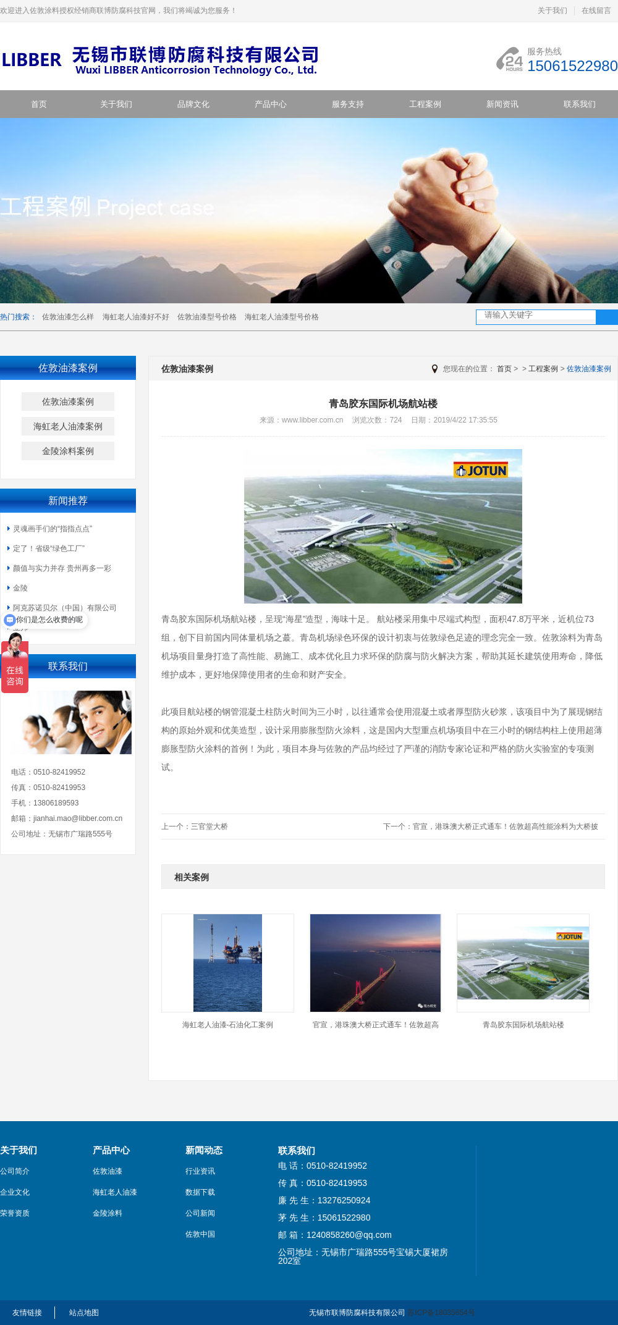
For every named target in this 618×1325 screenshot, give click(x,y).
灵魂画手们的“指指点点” (52, 528)
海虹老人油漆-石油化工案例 (228, 1024)
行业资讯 (200, 1171)
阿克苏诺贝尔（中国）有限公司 (65, 608)
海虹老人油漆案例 (68, 426)
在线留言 (596, 10)
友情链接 (27, 1312)
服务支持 (348, 104)
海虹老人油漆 (115, 1192)
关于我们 (552, 10)
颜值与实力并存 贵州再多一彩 (62, 568)
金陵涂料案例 (68, 451)
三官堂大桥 (209, 826)
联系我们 (580, 104)
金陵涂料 (107, 1213)
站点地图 (84, 1312)
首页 (39, 104)
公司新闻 (200, 1213)
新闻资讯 (502, 104)
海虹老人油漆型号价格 (282, 317)
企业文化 (15, 1192)
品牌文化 (193, 104)
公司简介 (15, 1171)
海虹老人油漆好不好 (136, 317)
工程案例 (425, 104)
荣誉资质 (15, 1213)
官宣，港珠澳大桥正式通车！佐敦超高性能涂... (376, 1028)
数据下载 (200, 1192)
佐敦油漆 (107, 1171)
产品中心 (271, 104)
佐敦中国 (200, 1234)
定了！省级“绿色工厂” (49, 548)
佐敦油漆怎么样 (68, 317)
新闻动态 (203, 1150)
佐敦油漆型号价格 (207, 317)
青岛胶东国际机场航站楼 (523, 1024)
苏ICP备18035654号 (441, 1312)
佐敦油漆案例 (68, 401)
